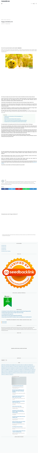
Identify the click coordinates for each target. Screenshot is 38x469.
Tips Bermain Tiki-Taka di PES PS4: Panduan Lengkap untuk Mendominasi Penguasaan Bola (16, 311)
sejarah (29, 366)
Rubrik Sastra (4, 246)
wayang (7, 374)
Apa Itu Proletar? (6, 117)
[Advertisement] (19, 12)
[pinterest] (19, 189)
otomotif (16, 366)
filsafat (11, 366)
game (25, 366)
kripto (29, 372)
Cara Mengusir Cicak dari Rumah (17, 426)
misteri (3, 369)
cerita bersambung (27, 369)
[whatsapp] (26, 189)
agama (3, 366)
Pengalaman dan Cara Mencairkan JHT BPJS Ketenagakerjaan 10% (13, 116)
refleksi (3, 372)
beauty (10, 372)
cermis (25, 372)
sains (17, 369)
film (33, 366)
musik (18, 372)
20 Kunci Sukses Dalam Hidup (16, 406)
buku (22, 372)
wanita (3, 374)
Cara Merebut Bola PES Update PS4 (7, 314)
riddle (3, 371)
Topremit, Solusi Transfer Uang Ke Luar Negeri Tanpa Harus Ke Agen (12, 312)
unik (7, 372)
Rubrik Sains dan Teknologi (6, 251)
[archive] (4, 360)
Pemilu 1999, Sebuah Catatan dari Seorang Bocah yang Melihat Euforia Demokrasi (15, 120)
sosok (7, 366)
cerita (33, 372)
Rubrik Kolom (4, 245)
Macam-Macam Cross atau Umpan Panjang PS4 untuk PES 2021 (12, 315)
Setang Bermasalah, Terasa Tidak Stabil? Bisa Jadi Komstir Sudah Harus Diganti (15, 121)
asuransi (26, 371)
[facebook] (4, 189)
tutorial (11, 374)
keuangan (21, 369)
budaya (13, 369)
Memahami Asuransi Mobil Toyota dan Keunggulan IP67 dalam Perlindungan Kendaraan (18, 391)
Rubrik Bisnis (4, 248)
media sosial (16, 371)
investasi (14, 372)
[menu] (2, 4)
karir (7, 371)
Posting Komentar (7, 23)
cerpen (33, 369)
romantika (21, 371)
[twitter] (11, 189)
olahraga (21, 366)
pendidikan (8, 369)
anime (33, 371)
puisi (30, 371)
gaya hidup (11, 371)
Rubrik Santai (4, 249)
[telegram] (33, 189)
